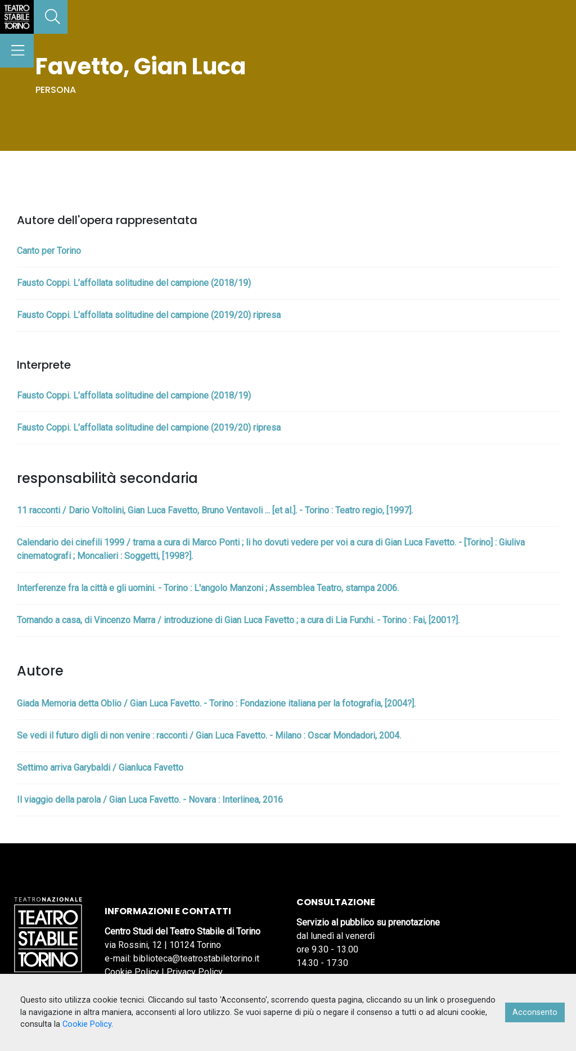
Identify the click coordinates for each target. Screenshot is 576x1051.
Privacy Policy (194, 972)
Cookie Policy (132, 972)
